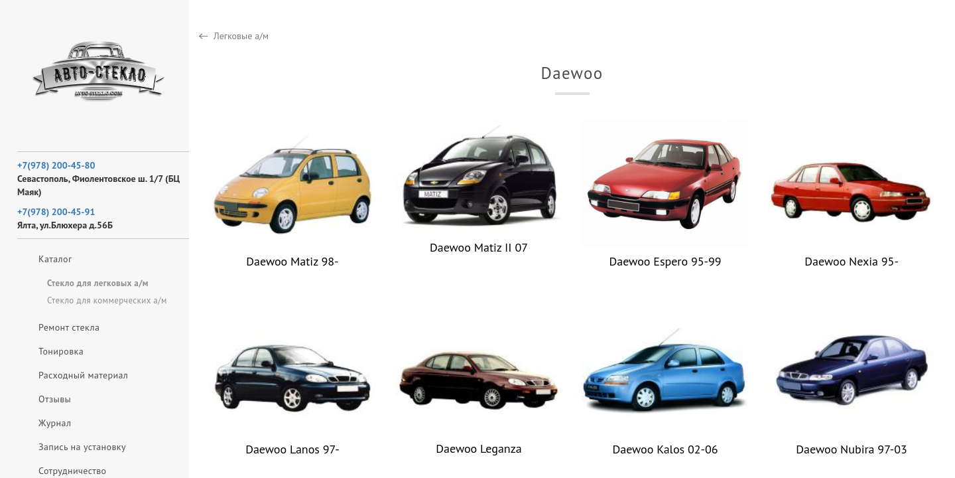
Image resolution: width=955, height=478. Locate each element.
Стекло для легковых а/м (98, 283)
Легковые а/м (241, 36)
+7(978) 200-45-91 (56, 212)
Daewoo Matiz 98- (292, 261)
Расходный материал (83, 375)
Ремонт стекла (68, 327)
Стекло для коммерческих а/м (107, 300)
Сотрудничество (72, 471)
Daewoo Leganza (478, 448)
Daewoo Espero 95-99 (665, 261)
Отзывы (54, 399)
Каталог (55, 259)
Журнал (54, 423)
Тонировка (61, 351)
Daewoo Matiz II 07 (479, 247)
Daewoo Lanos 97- (292, 449)
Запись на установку (82, 447)
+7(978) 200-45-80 (56, 165)
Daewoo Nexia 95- (851, 261)
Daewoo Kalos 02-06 (665, 449)
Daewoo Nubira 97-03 (851, 449)
